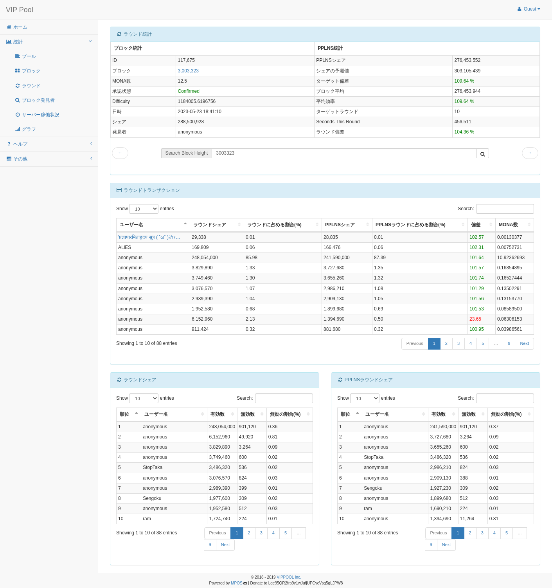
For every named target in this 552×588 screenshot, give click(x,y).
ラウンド (27, 85)
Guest (528, 9)
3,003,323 (188, 71)
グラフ (25, 129)
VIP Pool (19, 10)
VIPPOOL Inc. (289, 577)
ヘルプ (49, 144)
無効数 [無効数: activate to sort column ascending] (248, 414)
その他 (49, 159)
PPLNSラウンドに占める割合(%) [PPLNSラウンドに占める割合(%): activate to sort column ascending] (411, 224)
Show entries (145, 209)
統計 (49, 42)
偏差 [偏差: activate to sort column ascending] (475, 224)
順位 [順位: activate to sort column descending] (124, 414)
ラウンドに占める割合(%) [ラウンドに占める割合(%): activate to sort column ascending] (274, 224)
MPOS (236, 583)
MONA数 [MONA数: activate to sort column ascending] (508, 224)
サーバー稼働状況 (36, 114)
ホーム (16, 27)
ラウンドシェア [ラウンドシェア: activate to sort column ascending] (209, 224)
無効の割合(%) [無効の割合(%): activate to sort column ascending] (285, 414)
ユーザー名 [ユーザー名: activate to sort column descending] (131, 224)
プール (25, 56)
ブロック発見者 (34, 100)
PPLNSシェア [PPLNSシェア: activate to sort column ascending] (340, 224)
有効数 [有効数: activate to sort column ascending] (217, 414)
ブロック (27, 71)
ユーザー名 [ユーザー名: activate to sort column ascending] (156, 414)
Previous (414, 343)
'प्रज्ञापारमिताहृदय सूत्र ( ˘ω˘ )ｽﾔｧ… (149, 237)
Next (524, 343)
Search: (496, 209)
